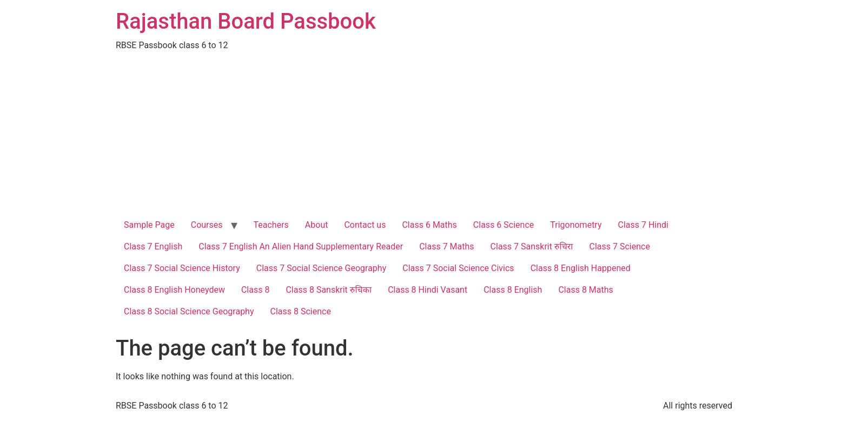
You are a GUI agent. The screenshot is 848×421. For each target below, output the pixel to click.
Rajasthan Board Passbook (246, 21)
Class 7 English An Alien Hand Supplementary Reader (300, 246)
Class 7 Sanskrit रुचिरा (532, 246)
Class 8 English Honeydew (174, 290)
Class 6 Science (503, 225)
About (316, 225)
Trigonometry (575, 225)
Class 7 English (153, 246)
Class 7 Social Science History (182, 268)
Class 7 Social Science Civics (458, 268)
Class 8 (255, 290)
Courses (207, 225)
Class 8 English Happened (581, 268)
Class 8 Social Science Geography (189, 311)
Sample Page (149, 225)
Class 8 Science (300, 311)
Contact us (365, 225)
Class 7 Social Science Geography (321, 268)
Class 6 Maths (429, 225)
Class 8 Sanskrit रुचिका (329, 290)
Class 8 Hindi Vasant (427, 290)
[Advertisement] (424, 133)
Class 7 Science (619, 246)
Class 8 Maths (585, 290)
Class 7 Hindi (643, 225)
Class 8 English (512, 290)
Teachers (271, 225)
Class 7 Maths (446, 246)
